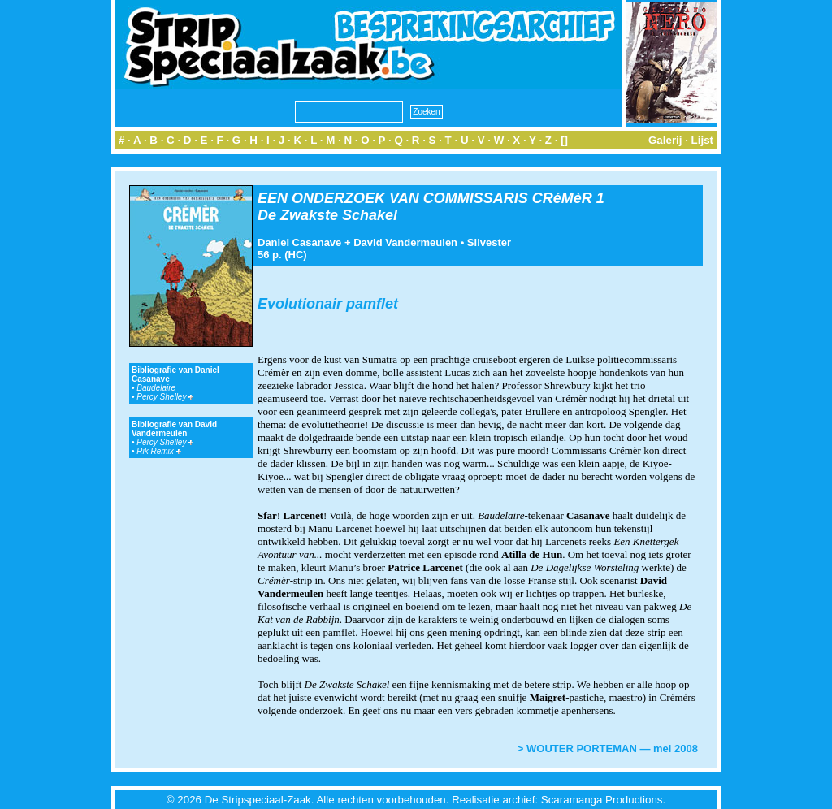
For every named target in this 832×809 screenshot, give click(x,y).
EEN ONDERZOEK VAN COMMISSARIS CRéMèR (425, 198)
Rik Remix (158, 451)
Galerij (665, 140)
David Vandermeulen (405, 242)
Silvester (489, 242)
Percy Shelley (164, 396)
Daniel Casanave (299, 242)
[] (564, 140)
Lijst (702, 140)
